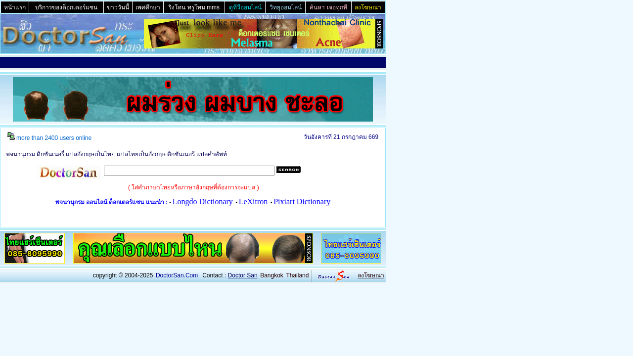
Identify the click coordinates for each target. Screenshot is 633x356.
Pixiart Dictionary (301, 201)
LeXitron (253, 201)
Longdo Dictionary (203, 201)
